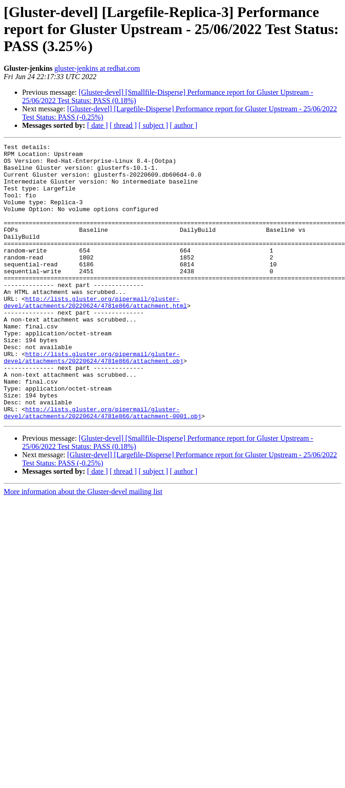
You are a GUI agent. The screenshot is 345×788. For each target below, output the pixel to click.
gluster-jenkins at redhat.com (97, 68)
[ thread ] (123, 125)
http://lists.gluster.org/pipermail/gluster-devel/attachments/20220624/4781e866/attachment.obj (93, 400)
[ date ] (97, 125)
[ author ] (184, 125)
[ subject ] (153, 125)
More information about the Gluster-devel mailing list (83, 547)
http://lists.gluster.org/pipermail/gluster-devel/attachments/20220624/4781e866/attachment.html (95, 334)
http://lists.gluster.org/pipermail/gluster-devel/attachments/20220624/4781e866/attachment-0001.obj (102, 467)
